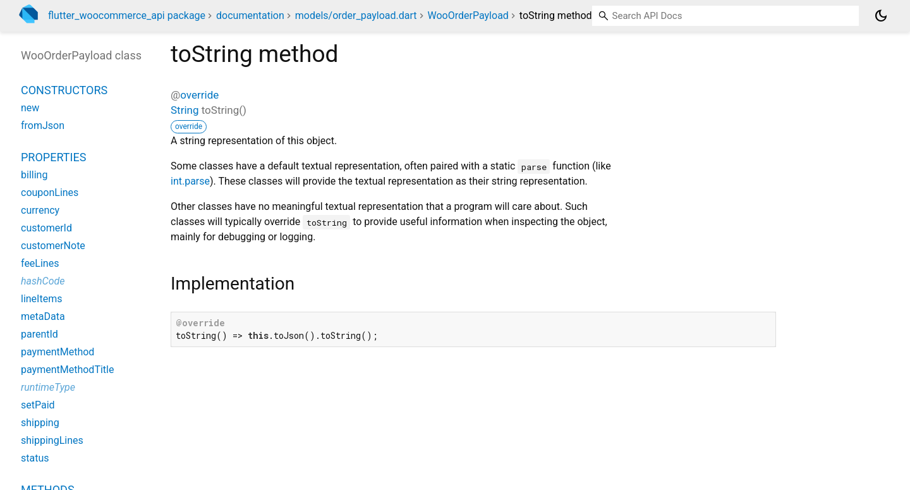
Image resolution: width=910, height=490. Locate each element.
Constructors (64, 90)
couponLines (49, 193)
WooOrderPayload (468, 15)
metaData (43, 316)
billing (34, 175)
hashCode (42, 281)
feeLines (40, 263)
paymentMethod (57, 352)
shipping (40, 423)
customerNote (53, 246)
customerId (46, 228)
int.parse (190, 181)
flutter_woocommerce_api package (126, 15)
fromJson (42, 125)
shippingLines (52, 440)
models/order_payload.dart (356, 15)
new (30, 108)
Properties (53, 157)
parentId (39, 334)
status (35, 458)
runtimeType (48, 387)
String (184, 110)
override (199, 95)
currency (40, 210)
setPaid (38, 405)
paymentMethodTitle (67, 370)
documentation (250, 15)
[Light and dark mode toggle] (881, 16)
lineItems (41, 299)
